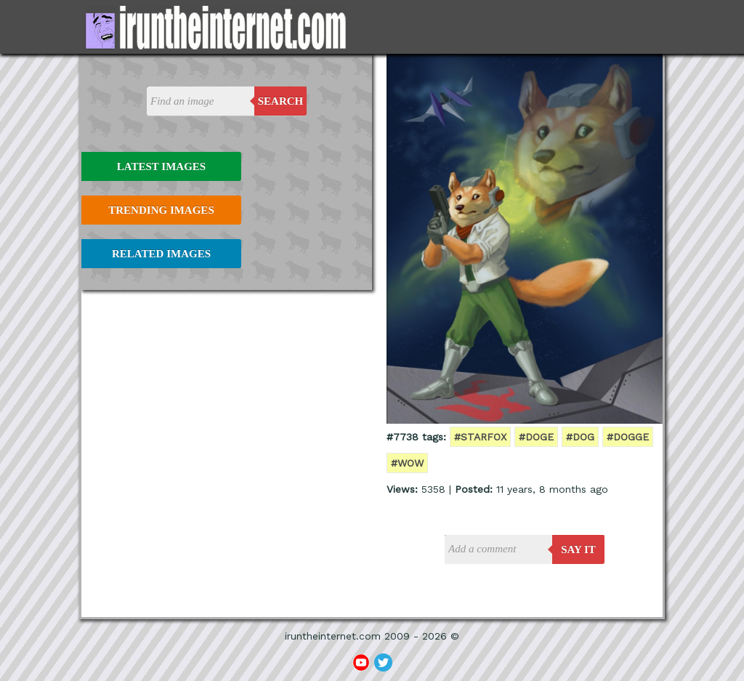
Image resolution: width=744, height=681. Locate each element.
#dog (580, 437)
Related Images (161, 253)
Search (281, 101)
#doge (536, 437)
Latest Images (161, 166)
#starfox (480, 437)
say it (578, 549)
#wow (407, 463)
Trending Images (161, 210)
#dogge (628, 437)
